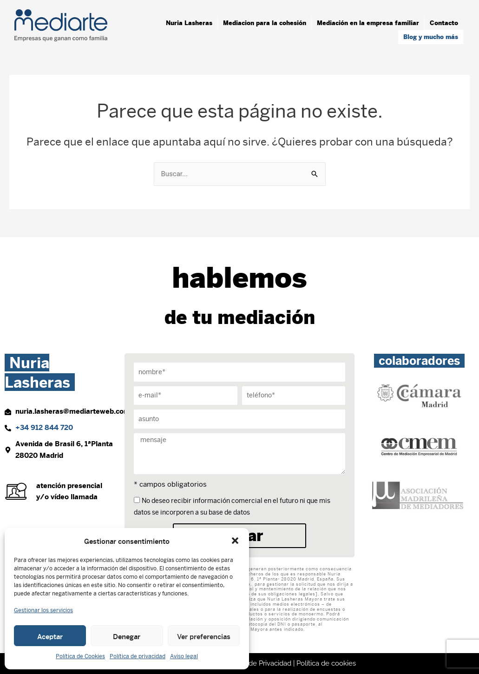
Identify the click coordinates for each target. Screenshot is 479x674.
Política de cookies (326, 663)
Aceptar (50, 636)
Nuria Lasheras (189, 23)
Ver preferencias (203, 636)
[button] (235, 540)
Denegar (126, 636)
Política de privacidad (137, 656)
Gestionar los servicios (43, 610)
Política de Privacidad (257, 663)
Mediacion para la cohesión (264, 23)
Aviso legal (184, 656)
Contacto (444, 23)
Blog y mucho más (430, 36)
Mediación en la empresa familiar (368, 23)
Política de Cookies (80, 656)
